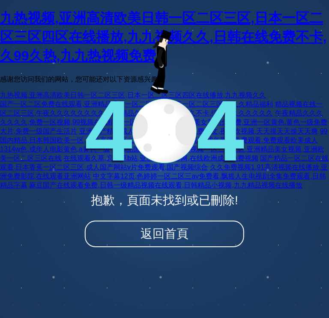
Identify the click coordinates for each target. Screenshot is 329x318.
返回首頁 (164, 233)
